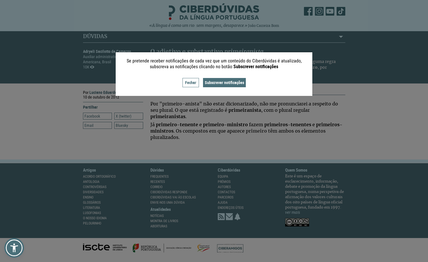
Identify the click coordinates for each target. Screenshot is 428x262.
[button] (14, 247)
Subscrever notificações (224, 82)
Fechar (190, 82)
